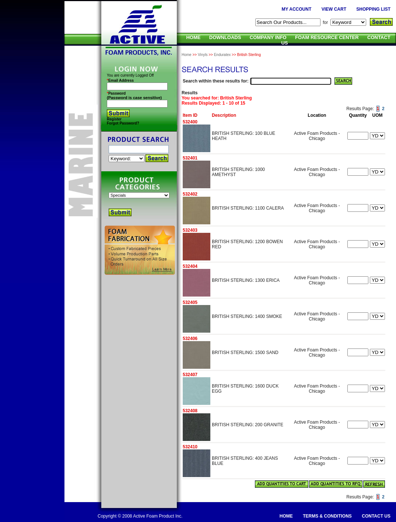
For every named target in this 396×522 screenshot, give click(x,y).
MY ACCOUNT (297, 9)
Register (114, 119)
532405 (190, 302)
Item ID (190, 115)
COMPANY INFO (268, 37)
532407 (190, 374)
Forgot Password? (123, 123)
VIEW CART (334, 9)
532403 (190, 230)
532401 (190, 158)
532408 (190, 410)
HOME (193, 37)
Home (187, 55)
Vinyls (203, 55)
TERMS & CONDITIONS (327, 516)
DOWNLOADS (225, 37)
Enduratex (222, 55)
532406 (190, 338)
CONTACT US (376, 516)
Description (224, 115)
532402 (190, 194)
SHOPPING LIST (373, 9)
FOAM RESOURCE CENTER (327, 37)
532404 (190, 266)
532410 (190, 446)
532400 (190, 122)
